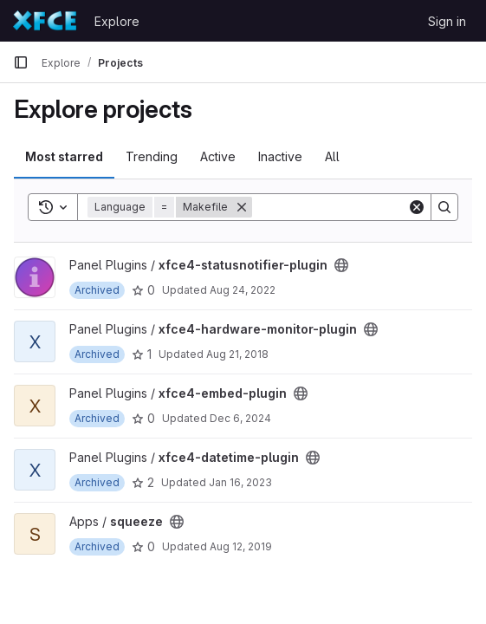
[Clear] (416, 207)
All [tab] (332, 156)
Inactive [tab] (280, 156)
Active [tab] (218, 156)
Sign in (447, 21)
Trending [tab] (152, 156)
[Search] (359, 207)
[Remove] (241, 207)
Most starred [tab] (64, 156)
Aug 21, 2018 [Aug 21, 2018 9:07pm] (237, 354)
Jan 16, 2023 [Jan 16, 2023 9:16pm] (240, 482)
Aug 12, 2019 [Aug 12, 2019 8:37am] (241, 546)
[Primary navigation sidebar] (21, 62)
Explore (116, 21)
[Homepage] (45, 21)
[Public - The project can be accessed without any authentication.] (341, 265)
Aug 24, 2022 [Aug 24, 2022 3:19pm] (242, 289)
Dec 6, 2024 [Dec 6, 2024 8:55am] (240, 418)
